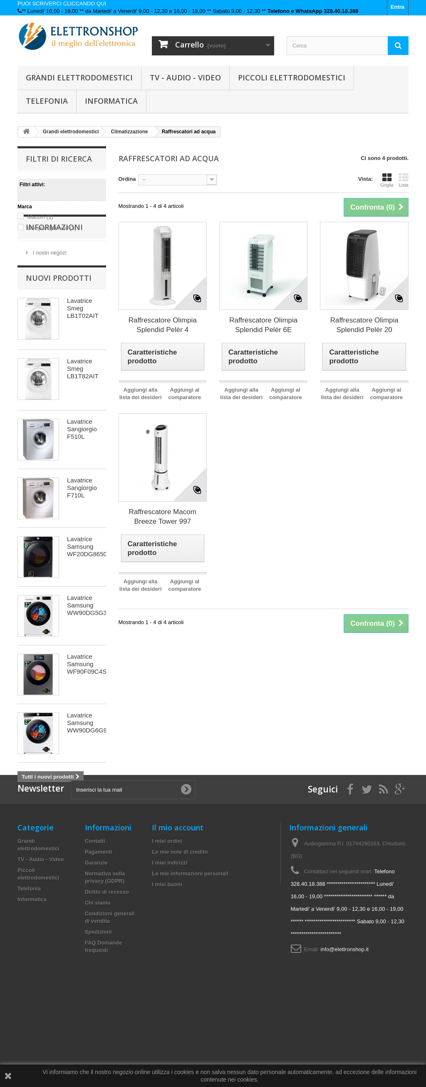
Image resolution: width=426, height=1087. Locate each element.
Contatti (95, 924)
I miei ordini (167, 924)
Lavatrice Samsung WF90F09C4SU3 (90, 706)
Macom (40, 217)
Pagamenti (98, 935)
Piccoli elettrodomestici (291, 77)
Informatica (111, 101)
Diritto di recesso (107, 975)
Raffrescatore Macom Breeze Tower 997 (162, 516)
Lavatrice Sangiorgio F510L (82, 471)
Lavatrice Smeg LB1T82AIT (83, 411)
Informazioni (54, 266)
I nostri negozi (49, 288)
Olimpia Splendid (52, 228)
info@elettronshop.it (344, 1032)
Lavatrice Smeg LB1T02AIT (83, 350)
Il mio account (177, 910)
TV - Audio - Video (185, 77)
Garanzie (96, 945)
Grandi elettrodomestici (79, 77)
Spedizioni (98, 1015)
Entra (397, 7)
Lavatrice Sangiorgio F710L (82, 530)
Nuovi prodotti (59, 320)
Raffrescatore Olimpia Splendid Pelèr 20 (364, 325)
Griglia (387, 179)
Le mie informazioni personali (190, 956)
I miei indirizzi (169, 945)
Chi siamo (98, 985)
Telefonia (47, 101)
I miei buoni (167, 967)
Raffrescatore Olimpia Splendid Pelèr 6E (263, 325)
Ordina (127, 179)
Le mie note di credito (180, 935)
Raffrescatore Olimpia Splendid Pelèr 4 (163, 325)
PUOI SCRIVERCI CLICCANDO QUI (61, 3)
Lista (404, 179)
